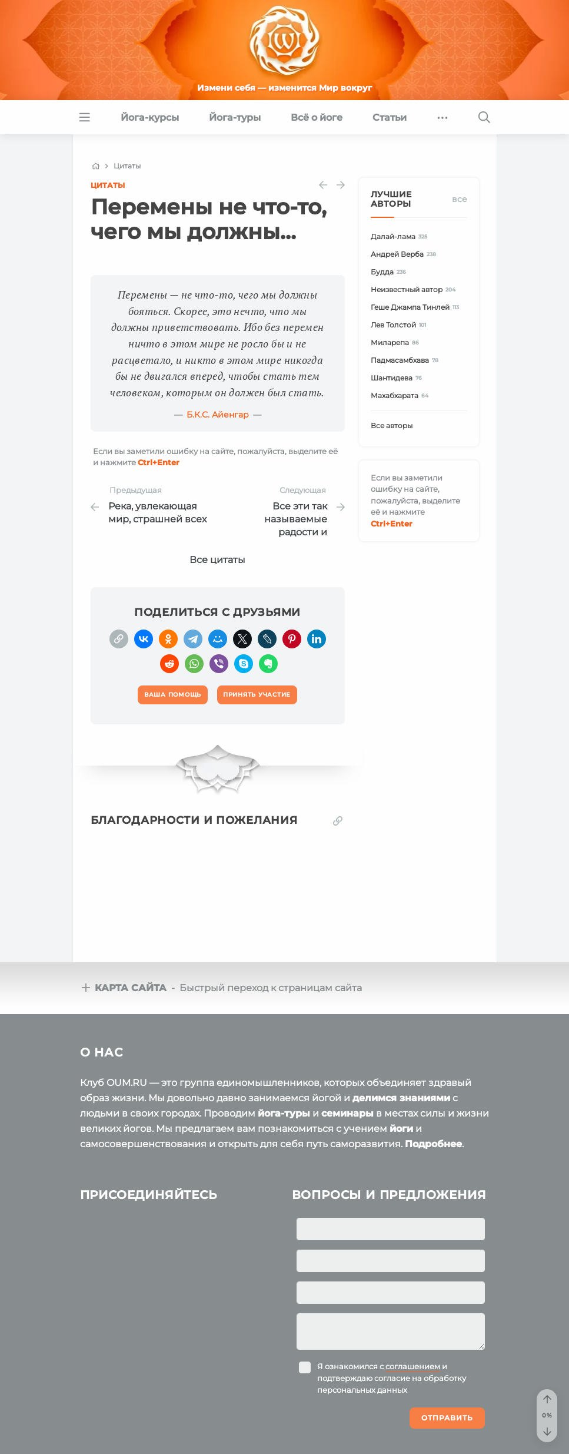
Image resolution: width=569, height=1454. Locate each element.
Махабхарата (401, 395)
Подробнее (433, 1144)
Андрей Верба (405, 254)
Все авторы (391, 425)
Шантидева (398, 378)
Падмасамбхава (406, 360)
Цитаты (108, 185)
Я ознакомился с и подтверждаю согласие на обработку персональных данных (391, 1378)
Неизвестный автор (415, 289)
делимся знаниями (401, 1098)
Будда (390, 272)
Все (459, 199)
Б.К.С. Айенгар (218, 414)
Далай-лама (401, 236)
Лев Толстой (400, 325)
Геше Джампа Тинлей (417, 307)
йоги (401, 1128)
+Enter (158, 462)
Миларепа (397, 342)
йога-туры (284, 1113)
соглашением (412, 1366)
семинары (347, 1113)
